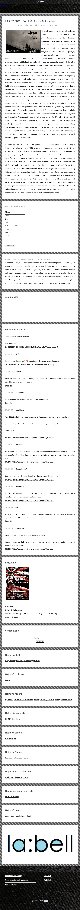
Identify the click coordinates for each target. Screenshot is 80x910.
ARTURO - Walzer (12, 797)
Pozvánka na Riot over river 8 (16, 758)
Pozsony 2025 (10, 739)
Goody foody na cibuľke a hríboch (18, 816)
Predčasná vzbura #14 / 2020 (16, 777)
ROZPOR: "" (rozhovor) (29, 438)
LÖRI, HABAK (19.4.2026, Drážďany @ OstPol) (22, 661)
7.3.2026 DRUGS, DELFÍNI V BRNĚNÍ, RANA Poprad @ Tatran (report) (31, 347)
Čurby (7, 680)
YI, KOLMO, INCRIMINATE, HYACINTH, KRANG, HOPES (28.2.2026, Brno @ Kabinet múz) (38, 700)
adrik (46, 901)
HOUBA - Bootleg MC (13, 719)
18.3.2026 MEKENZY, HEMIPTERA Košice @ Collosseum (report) (29, 365)
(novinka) (8, 385)
